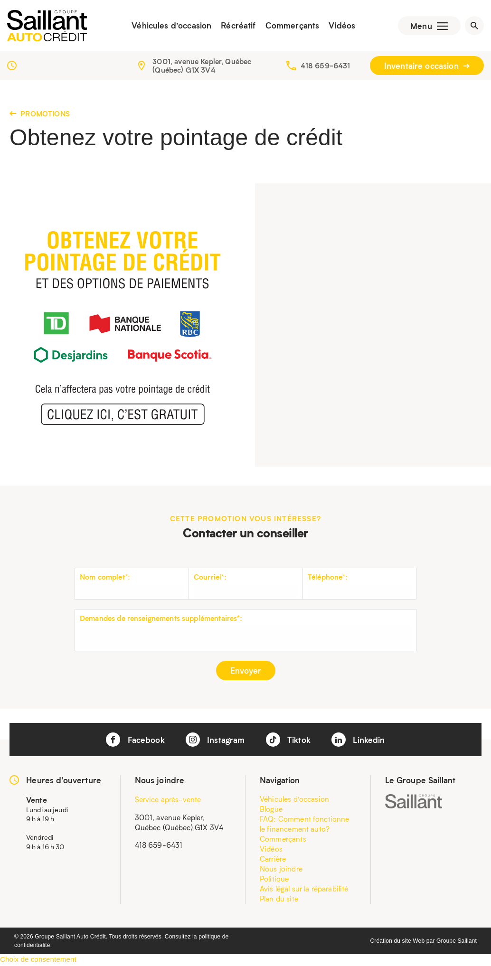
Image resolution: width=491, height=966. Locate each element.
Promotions (39, 114)
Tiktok (288, 740)
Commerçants (291, 26)
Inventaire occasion (427, 66)
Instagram (215, 740)
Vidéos (340, 26)
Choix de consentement (38, 960)
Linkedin (358, 740)
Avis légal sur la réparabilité (304, 889)
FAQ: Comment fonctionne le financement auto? (304, 825)
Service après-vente (168, 800)
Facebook (135, 740)
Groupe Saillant (456, 941)
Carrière (273, 859)
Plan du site (279, 899)
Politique (274, 879)
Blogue (271, 810)
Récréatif (236, 26)
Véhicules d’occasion (170, 26)
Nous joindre (281, 869)
